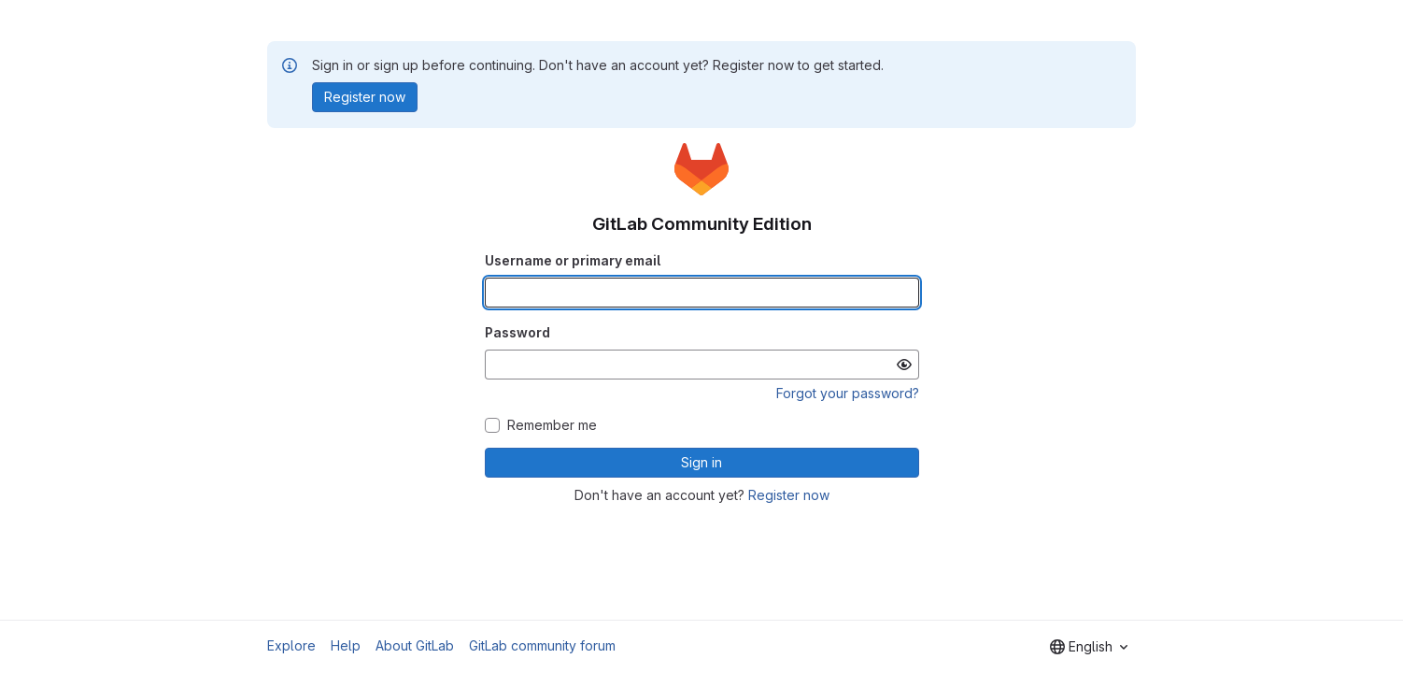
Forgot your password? (847, 393)
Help (346, 645)
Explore (291, 645)
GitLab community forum (542, 645)
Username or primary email (572, 260)
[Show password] (904, 364)
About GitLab (415, 645)
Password (517, 332)
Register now (788, 495)
